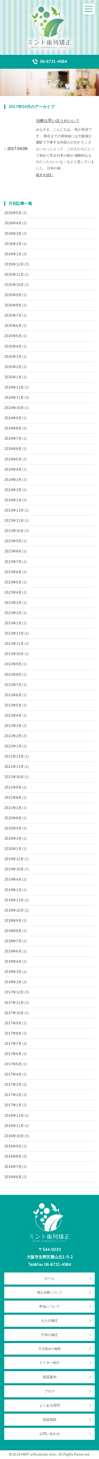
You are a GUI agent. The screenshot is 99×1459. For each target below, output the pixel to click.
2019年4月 (13, 879)
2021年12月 (14, 756)
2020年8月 (13, 818)
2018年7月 (13, 941)
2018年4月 (13, 961)
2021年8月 (13, 797)
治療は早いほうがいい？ (57, 120)
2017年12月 (14, 992)
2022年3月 (13, 725)
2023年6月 (13, 572)
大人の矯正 (49, 1320)
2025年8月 (13, 305)
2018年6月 (13, 951)
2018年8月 (13, 931)
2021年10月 (14, 777)
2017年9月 (13, 1023)
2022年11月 (14, 643)
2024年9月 (13, 418)
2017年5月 (13, 1064)
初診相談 (49, 1419)
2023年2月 (13, 613)
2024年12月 (14, 387)
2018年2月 (13, 982)
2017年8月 (13, 1033)
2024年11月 (14, 397)
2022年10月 (14, 654)
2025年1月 (13, 377)
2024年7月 (13, 438)
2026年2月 (13, 244)
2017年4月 (13, 1074)
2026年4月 (13, 223)
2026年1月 (13, 254)
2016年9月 (13, 1146)
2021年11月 (14, 766)
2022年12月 (14, 633)
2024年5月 (13, 459)
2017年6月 (13, 1054)
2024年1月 (13, 500)
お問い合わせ (49, 1433)
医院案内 (49, 1377)
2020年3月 (13, 838)
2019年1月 (13, 890)
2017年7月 (13, 1043)
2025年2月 (13, 367)
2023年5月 (13, 582)
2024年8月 (13, 428)
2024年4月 (13, 469)
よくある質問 (49, 1405)
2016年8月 (13, 1156)
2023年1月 (13, 623)
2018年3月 (13, 972)
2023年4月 (13, 592)
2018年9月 (13, 920)
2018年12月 (14, 900)
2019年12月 (14, 859)
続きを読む (44, 175)
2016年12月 (14, 1115)
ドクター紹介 (49, 1362)
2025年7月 (13, 315)
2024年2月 (13, 490)
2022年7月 (13, 685)
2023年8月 (13, 551)
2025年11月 (14, 274)
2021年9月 (13, 787)
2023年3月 (13, 602)
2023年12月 (14, 510)
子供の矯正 (49, 1335)
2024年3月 (13, 479)
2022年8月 (13, 674)
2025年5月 (13, 336)
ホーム (49, 1278)
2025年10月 (14, 285)
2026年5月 (13, 213)
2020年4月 (13, 828)
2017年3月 (13, 1084)
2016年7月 (13, 1166)
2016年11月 (14, 1125)
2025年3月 (13, 356)
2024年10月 (14, 408)
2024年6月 (13, 448)
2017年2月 (13, 1095)
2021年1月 (13, 808)
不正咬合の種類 (50, 1349)
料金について (49, 1306)
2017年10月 (14, 1013)
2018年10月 (14, 910)
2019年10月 (14, 869)
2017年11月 (14, 1002)
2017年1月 (13, 1105)
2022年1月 (13, 746)
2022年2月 (13, 736)
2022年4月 (13, 715)
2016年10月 (14, 1136)
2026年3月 (13, 233)
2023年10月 (14, 531)
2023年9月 (13, 541)
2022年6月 (13, 695)
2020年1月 (13, 848)
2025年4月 (13, 346)
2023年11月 (14, 520)
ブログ (49, 1391)
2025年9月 (13, 295)
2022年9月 (13, 664)
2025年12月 (14, 264)
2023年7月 (13, 562)
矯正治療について (49, 1292)
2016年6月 (13, 1177)
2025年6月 (13, 325)
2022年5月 (13, 705)
